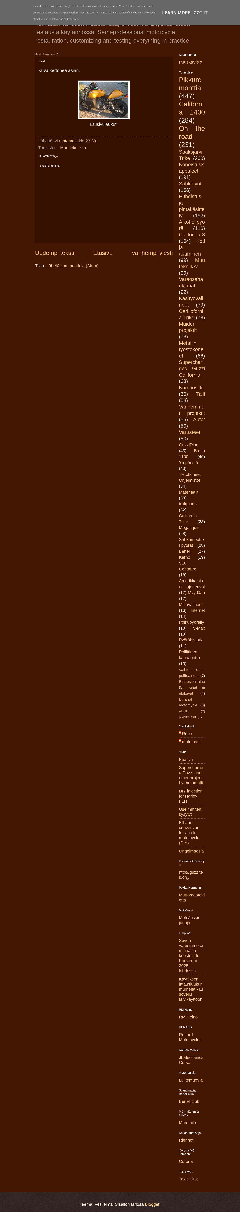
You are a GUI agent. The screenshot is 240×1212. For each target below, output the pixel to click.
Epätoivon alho (192, 681)
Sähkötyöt (190, 183)
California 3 (192, 234)
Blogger (152, 1204)
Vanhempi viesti (152, 253)
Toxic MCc (188, 1179)
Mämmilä (187, 1122)
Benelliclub (189, 1101)
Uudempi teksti (54, 253)
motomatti (191, 741)
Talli (200, 394)
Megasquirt (189, 527)
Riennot (186, 1140)
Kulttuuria (188, 504)
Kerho (184, 557)
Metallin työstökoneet (191, 349)
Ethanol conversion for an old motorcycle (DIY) (189, 832)
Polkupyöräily (191, 622)
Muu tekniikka (73, 147)
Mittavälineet (191, 604)
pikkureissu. (188, 717)
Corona (186, 1161)
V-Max (199, 628)
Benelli (185, 551)
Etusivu (103, 253)
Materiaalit (188, 492)
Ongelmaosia (191, 851)
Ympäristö (188, 462)
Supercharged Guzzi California (192, 368)
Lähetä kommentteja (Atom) (72, 265)
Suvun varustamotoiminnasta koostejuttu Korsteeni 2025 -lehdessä (191, 955)
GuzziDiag (188, 444)
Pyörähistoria (191, 640)
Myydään (196, 592)
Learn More (176, 12)
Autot (199, 419)
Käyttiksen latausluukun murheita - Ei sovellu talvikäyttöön (191, 989)
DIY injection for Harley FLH (190, 796)
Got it (200, 12)
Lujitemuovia (191, 1080)
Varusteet (189, 432)
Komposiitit (191, 387)
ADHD (184, 711)
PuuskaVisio (190, 62)
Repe (187, 733)
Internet (198, 610)
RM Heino (188, 1017)
